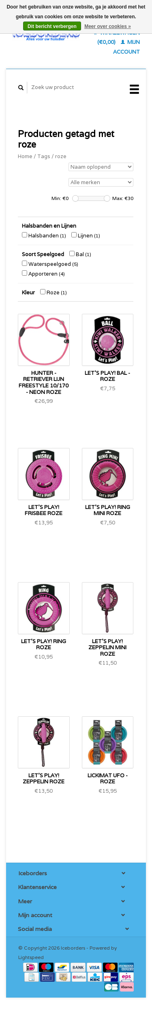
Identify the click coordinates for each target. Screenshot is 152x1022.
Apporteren (43, 273)
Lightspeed (31, 957)
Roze (53, 292)
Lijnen (85, 235)
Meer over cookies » (107, 26)
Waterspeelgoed (50, 264)
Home (25, 156)
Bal (80, 254)
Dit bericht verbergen (52, 26)
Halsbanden (44, 235)
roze (60, 156)
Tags (43, 156)
